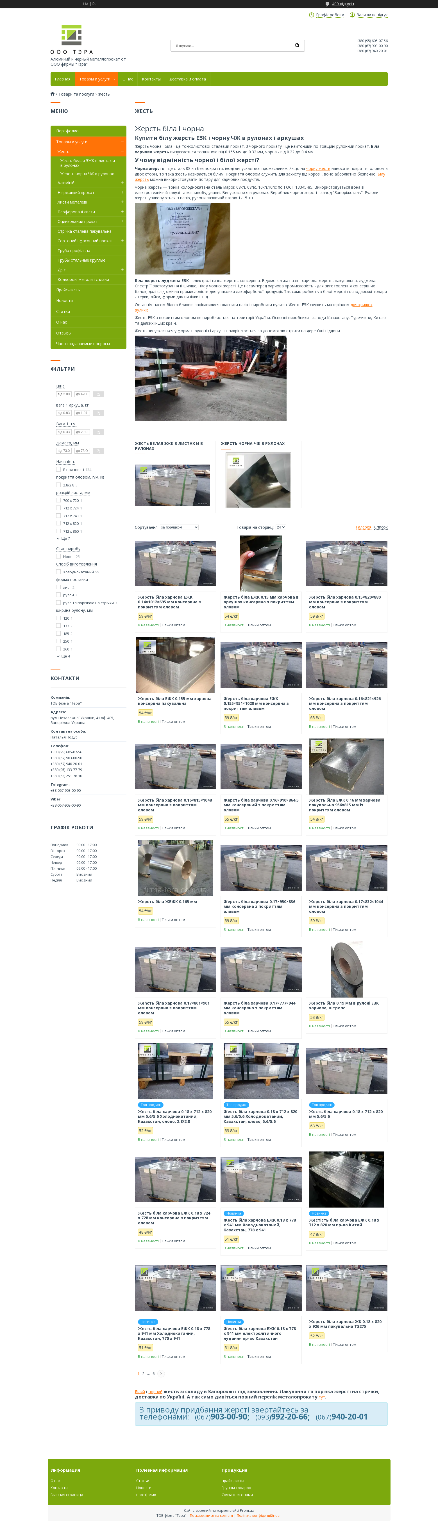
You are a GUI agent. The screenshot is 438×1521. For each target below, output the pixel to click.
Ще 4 (66, 656)
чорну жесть (318, 168)
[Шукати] (297, 46)
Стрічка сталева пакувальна (85, 231)
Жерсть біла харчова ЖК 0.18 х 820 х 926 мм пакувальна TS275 (345, 1324)
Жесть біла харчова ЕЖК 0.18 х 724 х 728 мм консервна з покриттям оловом (174, 1218)
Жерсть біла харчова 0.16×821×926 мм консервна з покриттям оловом (345, 703)
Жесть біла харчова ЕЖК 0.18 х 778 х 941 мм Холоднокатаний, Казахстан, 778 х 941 (260, 1225)
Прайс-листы (68, 289)
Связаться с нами (237, 1494)
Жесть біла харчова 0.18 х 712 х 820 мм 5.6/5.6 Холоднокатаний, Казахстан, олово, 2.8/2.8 (175, 1116)
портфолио (146, 1494)
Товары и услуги (94, 79)
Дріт (62, 270)
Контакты (151, 79)
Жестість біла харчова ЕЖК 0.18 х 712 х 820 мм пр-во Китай (344, 1222)
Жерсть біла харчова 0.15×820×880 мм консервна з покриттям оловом (345, 602)
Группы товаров (236, 1487)
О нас (127, 79)
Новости (64, 300)
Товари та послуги (76, 94)
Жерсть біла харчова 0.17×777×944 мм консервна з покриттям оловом (259, 1008)
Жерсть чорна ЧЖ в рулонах (253, 445)
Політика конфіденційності (259, 1515)
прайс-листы (233, 1480)
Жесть (63, 151)
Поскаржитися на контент (211, 1515)
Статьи (63, 311)
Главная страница (67, 1494)
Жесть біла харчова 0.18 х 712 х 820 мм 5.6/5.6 (346, 1114)
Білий (140, 1391)
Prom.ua (247, 1510)
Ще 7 (66, 538)
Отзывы (63, 333)
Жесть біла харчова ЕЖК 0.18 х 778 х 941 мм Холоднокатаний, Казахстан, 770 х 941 (174, 1333)
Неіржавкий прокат (76, 192)
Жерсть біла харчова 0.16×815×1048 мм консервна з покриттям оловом (175, 805)
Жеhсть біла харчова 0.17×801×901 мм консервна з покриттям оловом (174, 1008)
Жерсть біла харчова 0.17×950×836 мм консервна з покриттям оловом (259, 906)
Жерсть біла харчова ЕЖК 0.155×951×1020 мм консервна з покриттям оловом (256, 703)
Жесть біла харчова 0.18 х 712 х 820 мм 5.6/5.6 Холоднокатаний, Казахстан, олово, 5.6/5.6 (260, 1116)
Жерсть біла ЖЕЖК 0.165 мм (167, 901)
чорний (155, 1391)
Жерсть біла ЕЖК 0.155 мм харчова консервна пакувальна (175, 701)
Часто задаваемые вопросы (83, 343)
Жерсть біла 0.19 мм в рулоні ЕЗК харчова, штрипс (344, 1005)
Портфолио (67, 130)
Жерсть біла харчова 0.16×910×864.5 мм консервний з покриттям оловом (261, 805)
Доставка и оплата (187, 79)
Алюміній (66, 182)
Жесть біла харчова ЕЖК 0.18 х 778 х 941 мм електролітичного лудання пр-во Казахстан (260, 1333)
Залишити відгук (372, 14)
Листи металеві (72, 202)
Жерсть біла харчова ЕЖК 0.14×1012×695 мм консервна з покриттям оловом (169, 602)
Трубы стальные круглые (81, 260)
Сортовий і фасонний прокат (85, 240)
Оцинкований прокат (78, 221)
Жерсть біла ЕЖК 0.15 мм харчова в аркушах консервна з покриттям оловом (261, 602)
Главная (63, 79)
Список (381, 527)
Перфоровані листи (76, 211)
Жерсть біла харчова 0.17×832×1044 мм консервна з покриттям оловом (346, 906)
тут (321, 1397)
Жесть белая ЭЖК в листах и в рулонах (169, 448)
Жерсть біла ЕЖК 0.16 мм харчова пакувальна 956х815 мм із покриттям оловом (344, 805)
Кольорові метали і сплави (83, 279)
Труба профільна (74, 250)
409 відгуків (343, 3)
